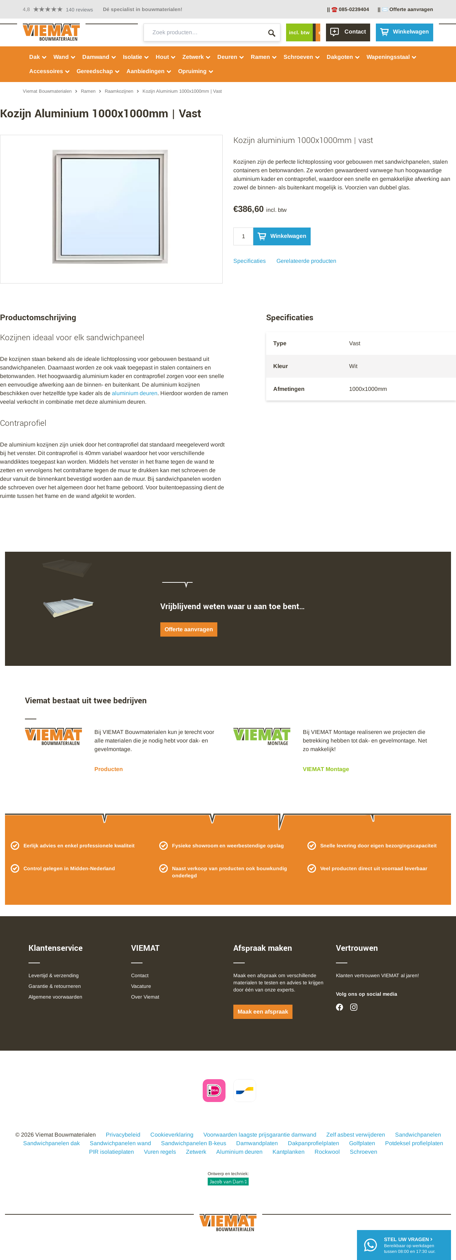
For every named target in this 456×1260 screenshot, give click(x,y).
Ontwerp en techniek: (228, 1178)
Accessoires (49, 71)
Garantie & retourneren (54, 986)
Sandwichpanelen (418, 1135)
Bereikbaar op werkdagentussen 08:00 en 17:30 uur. (409, 1245)
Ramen (264, 57)
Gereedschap (98, 71)
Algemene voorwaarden (55, 997)
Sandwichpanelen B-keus (193, 1143)
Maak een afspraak (263, 1012)
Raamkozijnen (119, 91)
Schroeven (302, 57)
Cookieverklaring (171, 1135)
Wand (64, 57)
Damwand (99, 57)
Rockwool (327, 1152)
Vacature (141, 986)
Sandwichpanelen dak (51, 1143)
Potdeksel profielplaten (414, 1143)
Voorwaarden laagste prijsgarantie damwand (259, 1135)
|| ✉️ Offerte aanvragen (405, 9)
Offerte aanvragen (189, 629)
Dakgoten (343, 57)
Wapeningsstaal (392, 57)
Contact (140, 975)
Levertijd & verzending (53, 975)
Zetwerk (196, 57)
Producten (108, 769)
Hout (166, 57)
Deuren (230, 57)
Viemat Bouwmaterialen (47, 91)
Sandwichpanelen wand (120, 1143)
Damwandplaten (257, 1143)
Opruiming (196, 71)
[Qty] (243, 236)
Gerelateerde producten (306, 261)
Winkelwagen (282, 236)
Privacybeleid (123, 1135)
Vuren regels (160, 1152)
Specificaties (249, 261)
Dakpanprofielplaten (313, 1143)
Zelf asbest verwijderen (355, 1135)
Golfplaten (362, 1143)
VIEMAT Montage (326, 769)
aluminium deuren (134, 393)
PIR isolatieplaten (111, 1152)
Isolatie (136, 57)
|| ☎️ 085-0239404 (348, 9)
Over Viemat (145, 997)
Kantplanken (289, 1152)
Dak (38, 57)
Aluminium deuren (239, 1152)
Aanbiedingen (149, 71)
